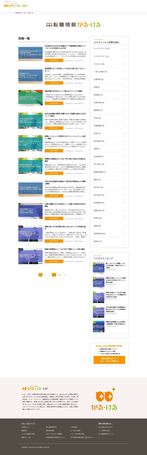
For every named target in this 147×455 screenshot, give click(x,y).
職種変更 (24, 430)
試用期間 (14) (99, 203)
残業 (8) (97, 149)
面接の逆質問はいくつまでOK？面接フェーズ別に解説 (65, 249)
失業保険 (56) (99, 103)
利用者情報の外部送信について (55, 437)
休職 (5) (97, 87)
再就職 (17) (98, 95)
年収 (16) (97, 118)
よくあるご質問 (75, 430)
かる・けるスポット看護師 (54, 434)
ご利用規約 (74, 427)
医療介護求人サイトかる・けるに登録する (109, 360)
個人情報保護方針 (51, 427)
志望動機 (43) (99, 126)
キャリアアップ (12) (102, 49)
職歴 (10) (97, 180)
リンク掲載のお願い (105, 430)
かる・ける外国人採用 (77, 434)
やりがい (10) (99, 64)
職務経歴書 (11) (100, 172)
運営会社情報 (50, 430)
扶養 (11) (97, 133)
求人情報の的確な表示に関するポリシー (83, 437)
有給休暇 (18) (99, 141)
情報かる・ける (26, 437)
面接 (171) (98, 241)
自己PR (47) (98, 187)
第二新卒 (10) (99, 164)
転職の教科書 (54, 60)
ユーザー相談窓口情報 (28, 434)
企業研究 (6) (98, 79)
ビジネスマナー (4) (101, 56)
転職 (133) (98, 218)
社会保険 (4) (98, 156)
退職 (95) (97, 226)
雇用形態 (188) (99, 234)
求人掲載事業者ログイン (106, 434)
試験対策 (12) (99, 210)
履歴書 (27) (98, 110)
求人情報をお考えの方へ (106, 427)
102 (59, 275)
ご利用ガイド (25, 427)
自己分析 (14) (99, 195)
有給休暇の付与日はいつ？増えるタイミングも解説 (63, 91)
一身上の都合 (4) (100, 72)
